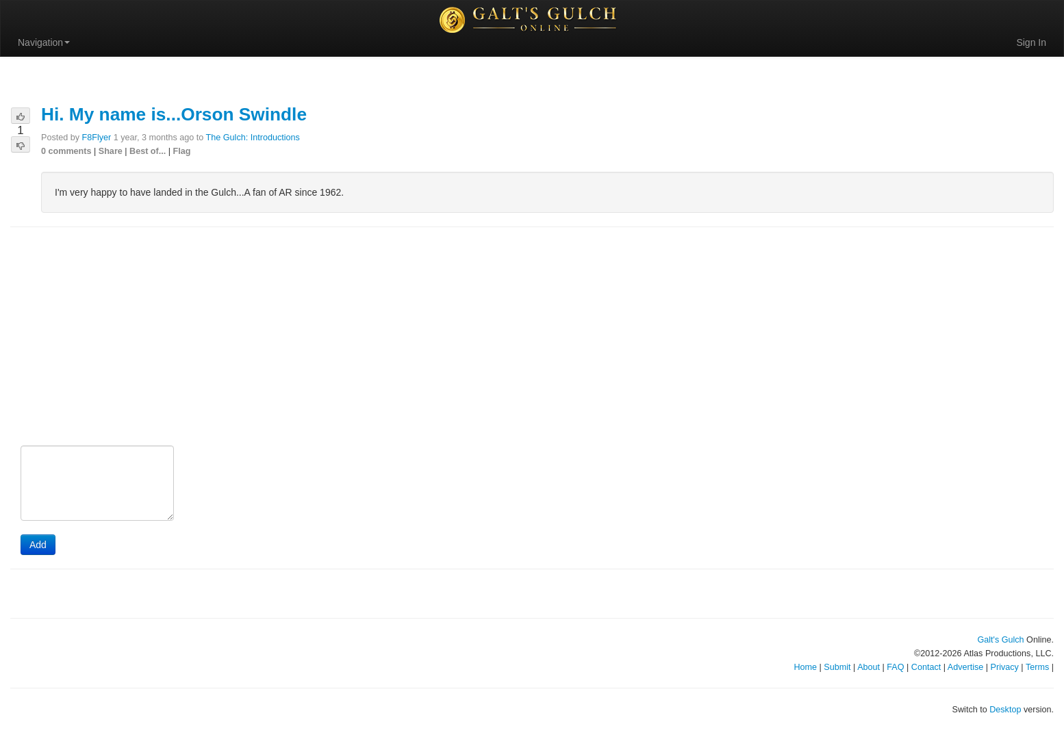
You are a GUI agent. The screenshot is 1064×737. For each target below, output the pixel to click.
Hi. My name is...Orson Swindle (174, 114)
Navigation (44, 42)
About (868, 667)
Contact (926, 667)
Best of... (147, 151)
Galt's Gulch (1000, 640)
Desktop (1005, 709)
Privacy (1005, 667)
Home (805, 667)
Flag (182, 151)
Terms (1037, 667)
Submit (837, 667)
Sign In (1031, 42)
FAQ (895, 667)
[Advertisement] (532, 337)
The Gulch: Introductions (253, 137)
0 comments (66, 151)
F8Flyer (97, 137)
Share (111, 151)
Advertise (966, 667)
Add (38, 544)
